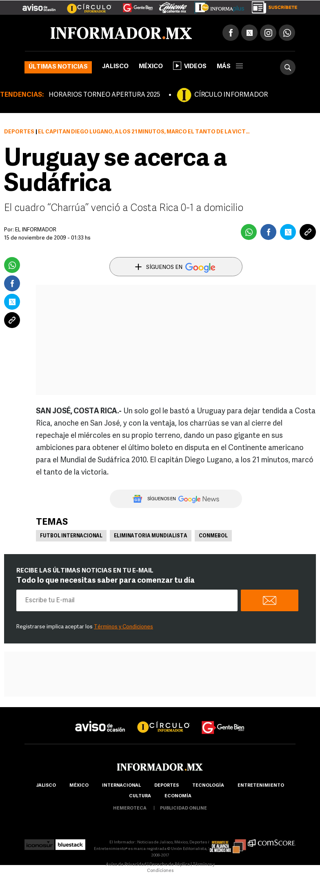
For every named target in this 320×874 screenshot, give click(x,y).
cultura (140, 796)
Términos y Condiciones (123, 627)
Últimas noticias (58, 67)
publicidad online (183, 808)
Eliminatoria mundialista (150, 536)
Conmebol (213, 536)
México (151, 67)
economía (177, 796)
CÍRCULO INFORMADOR (231, 95)
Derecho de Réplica (169, 865)
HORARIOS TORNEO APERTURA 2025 (104, 95)
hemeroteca (130, 808)
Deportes (19, 132)
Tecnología (208, 785)
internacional (121, 785)
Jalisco (115, 67)
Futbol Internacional (71, 536)
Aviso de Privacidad (126, 865)
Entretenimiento (261, 785)
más (230, 67)
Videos (190, 66)
